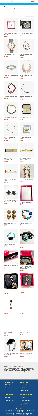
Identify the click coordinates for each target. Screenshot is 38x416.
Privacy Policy (23, 401)
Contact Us (6, 401)
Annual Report (7, 397)
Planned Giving (7, 388)
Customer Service (24, 390)
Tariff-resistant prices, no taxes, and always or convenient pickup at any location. (19, 3)
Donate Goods (7, 384)
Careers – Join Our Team (25, 400)
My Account (23, 388)
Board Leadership (24, 398)
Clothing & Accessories (11, 8)
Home (5, 8)
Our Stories (6, 398)
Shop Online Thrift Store (25, 384)
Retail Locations (24, 385)
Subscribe (23, 387)
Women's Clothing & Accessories (22, 8)
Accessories (31, 8)
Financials (23, 397)
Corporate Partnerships (9, 400)
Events (5, 390)
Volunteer (6, 387)
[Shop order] (29, 16)
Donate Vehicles (7, 385)
